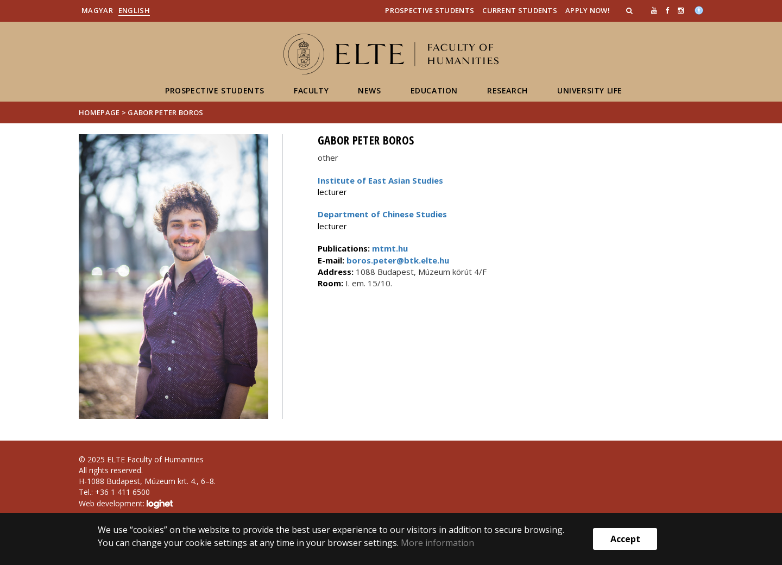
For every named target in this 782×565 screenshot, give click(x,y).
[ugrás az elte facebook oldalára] (667, 10)
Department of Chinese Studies (382, 214)
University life (589, 90)
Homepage (100, 112)
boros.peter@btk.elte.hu (396, 260)
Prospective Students (429, 10)
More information (437, 543)
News (369, 90)
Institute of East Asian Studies (380, 180)
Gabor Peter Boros (165, 112)
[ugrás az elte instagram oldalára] (681, 10)
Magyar (97, 10)
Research (507, 90)
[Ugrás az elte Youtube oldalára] (654, 10)
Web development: (126, 504)
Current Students (519, 10)
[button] (630, 10)
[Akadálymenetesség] (699, 9)
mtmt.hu (390, 248)
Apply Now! (587, 10)
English (134, 10)
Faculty (311, 90)
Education (434, 90)
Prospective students (214, 90)
